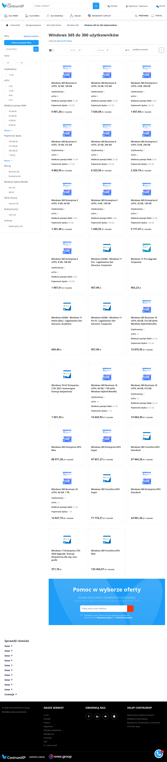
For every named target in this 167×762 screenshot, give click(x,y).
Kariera (47, 722)
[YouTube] (105, 716)
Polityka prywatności (52, 730)
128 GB (71, 105)
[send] (130, 608)
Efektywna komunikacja (137, 719)
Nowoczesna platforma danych (140, 715)
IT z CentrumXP (50, 745)
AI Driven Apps (133, 726)
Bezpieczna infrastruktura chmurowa (143, 722)
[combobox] (68, 50)
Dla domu (34, 16)
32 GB (75, 101)
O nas (46, 715)
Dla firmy (13, 16)
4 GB (154, 101)
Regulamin (48, 726)
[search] (96, 6)
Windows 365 (73, 25)
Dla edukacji (57, 16)
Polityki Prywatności (124, 617)
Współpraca (49, 734)
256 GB (151, 105)
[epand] (19, 15)
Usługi (77, 16)
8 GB (154, 159)
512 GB (111, 105)
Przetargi (48, 738)
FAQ (45, 741)
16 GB (75, 159)
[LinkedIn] (97, 716)
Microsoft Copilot (101, 16)
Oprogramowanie (33, 25)
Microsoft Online (54, 25)
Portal (156, 16)
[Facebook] (88, 716)
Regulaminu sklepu (104, 617)
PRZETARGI (141, 15)
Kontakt (112, 6)
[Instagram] (114, 716)
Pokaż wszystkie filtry (21, 42)
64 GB (70, 222)
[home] (13, 5)
